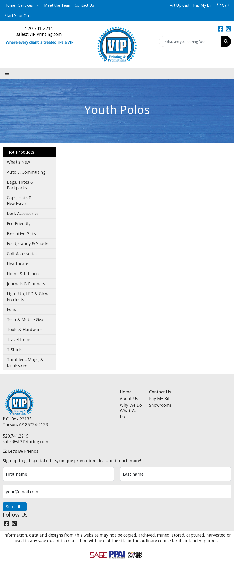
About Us (129, 398)
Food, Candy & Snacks (28, 243)
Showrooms (160, 405)
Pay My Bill (160, 398)
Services (25, 5)
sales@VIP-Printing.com (39, 34)
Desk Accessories (23, 213)
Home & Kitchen (23, 273)
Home (9, 5)
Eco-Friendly (19, 223)
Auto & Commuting (26, 172)
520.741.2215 (39, 28)
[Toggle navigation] (7, 73)
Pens (11, 309)
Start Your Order (19, 15)
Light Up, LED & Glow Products (27, 296)
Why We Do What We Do (131, 410)
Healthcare (17, 263)
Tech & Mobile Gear (26, 319)
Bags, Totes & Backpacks (20, 185)
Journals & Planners (26, 284)
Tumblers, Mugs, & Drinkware (25, 362)
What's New (18, 162)
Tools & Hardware (24, 329)
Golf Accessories (22, 253)
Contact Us (84, 5)
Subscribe (14, 506)
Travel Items (19, 339)
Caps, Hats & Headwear (19, 200)
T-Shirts (14, 349)
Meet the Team (57, 5)
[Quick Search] (190, 41)
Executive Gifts (21, 233)
